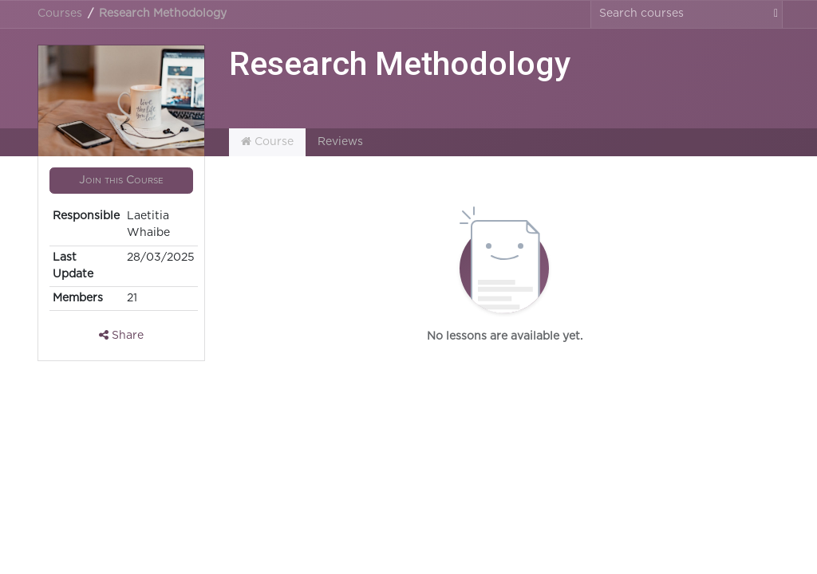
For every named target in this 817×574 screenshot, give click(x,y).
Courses (59, 13)
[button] (121, 181)
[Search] (772, 14)
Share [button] (121, 335)
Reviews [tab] (340, 141)
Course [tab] (267, 141)
